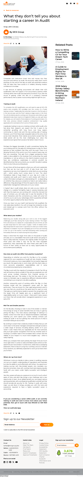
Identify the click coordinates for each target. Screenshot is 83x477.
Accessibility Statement (39, 471)
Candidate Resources (19, 37)
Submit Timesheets (29, 453)
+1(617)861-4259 (14, 455)
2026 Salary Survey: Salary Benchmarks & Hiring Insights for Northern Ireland (62, 93)
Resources (26, 451)
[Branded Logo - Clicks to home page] (9, 3)
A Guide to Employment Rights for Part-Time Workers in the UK (62, 73)
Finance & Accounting (11, 38)
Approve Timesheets (30, 455)
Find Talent (27, 449)
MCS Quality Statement (51, 471)
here (19, 408)
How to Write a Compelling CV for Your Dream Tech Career (62, 54)
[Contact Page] (74, 3)
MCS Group (18, 32)
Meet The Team (28, 445)
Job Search (27, 447)
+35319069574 (13, 452)
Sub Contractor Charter (63, 471)
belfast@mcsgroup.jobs (11, 446)
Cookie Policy (43, 445)
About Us (26, 443)
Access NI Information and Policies (45, 461)
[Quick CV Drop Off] (67, 3)
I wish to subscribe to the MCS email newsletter (19, 430)
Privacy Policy (43, 443)
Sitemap (30, 471)
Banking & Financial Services (37, 37)
